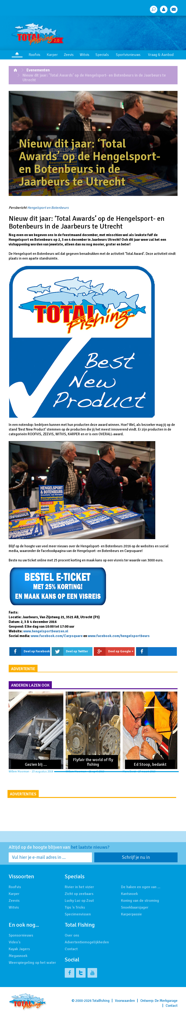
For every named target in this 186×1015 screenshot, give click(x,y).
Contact (71, 949)
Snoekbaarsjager (134, 907)
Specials (102, 54)
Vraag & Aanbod (161, 54)
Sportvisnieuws (128, 54)
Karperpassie (131, 914)
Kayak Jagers (19, 949)
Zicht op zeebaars (79, 893)
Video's (14, 942)
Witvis (84, 54)
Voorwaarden (125, 1001)
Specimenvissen (78, 914)
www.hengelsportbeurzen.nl (45, 631)
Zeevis (69, 54)
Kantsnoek (129, 893)
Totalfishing (101, 1001)
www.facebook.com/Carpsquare (57, 636)
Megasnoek (18, 955)
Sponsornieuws (21, 935)
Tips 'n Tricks (75, 907)
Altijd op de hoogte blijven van (59, 847)
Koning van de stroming (140, 900)
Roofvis (34, 54)
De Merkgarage (166, 1001)
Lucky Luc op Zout (79, 900)
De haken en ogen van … (140, 887)
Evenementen (38, 70)
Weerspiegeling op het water (32, 962)
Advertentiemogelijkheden (87, 942)
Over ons (72, 935)
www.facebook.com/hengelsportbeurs (119, 636)
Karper (52, 54)
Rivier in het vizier (79, 887)
